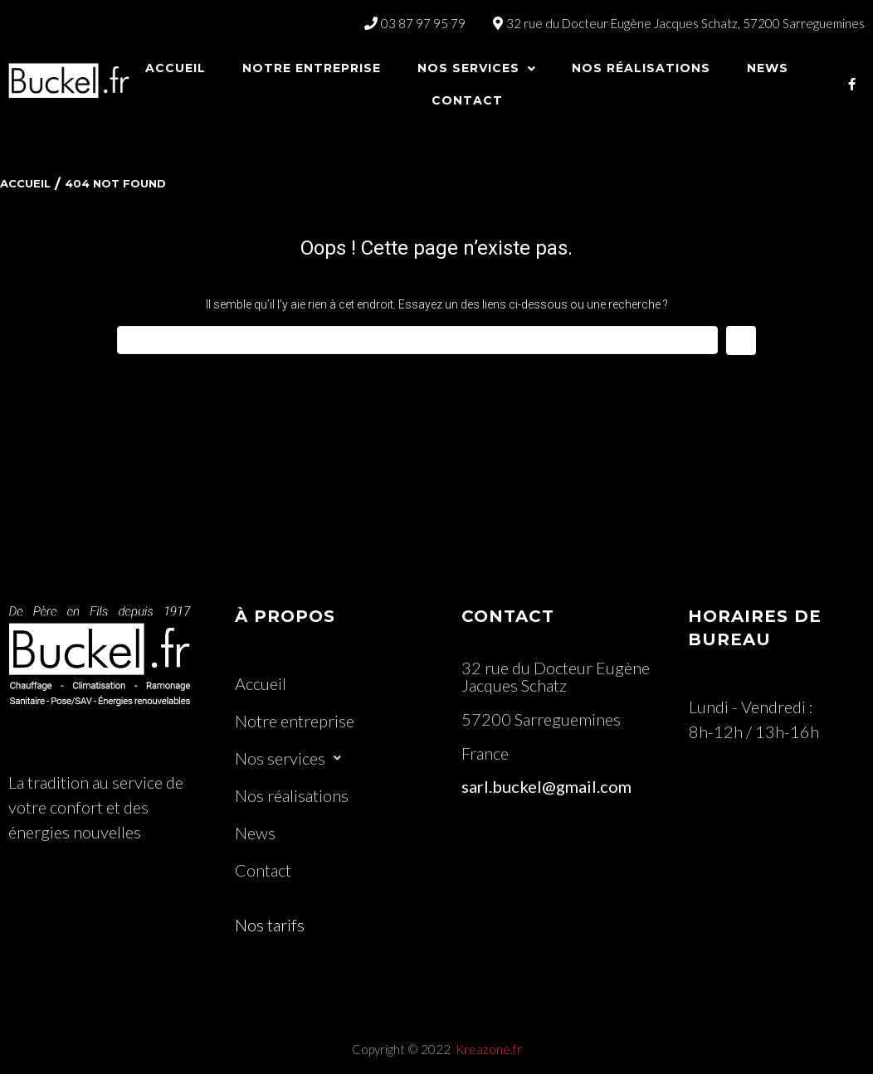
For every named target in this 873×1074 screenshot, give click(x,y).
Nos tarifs (270, 925)
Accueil (25, 183)
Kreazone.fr (489, 1049)
